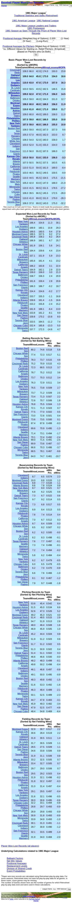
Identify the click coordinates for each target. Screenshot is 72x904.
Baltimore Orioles (15, 99)
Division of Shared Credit (19, 868)
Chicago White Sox (15, 139)
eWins (31, 219)
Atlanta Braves (16, 162)
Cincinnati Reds (15, 71)
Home (4, 5)
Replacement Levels (17, 866)
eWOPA (48, 219)
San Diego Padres (14, 198)
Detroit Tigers (16, 114)
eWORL (56, 219)
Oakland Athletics (15, 76)
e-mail (65, 897)
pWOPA (61, 67)
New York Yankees (15, 124)
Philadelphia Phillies (13, 119)
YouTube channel (34, 899)
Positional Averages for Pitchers (18, 46)
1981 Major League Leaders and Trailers (36, 26)
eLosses (39, 219)
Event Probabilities (16, 871)
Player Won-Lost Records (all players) (20, 846)
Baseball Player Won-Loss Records (22, 2)
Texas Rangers (15, 134)
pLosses (52, 67)
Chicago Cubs (16, 193)
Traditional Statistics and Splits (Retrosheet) (36, 15)
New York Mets (15, 183)
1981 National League (48, 20)
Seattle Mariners (15, 177)
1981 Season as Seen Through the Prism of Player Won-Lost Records (36, 32)
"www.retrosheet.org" (29, 896)
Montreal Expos (15, 104)
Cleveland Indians (15, 144)
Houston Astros (15, 109)
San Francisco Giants (15, 151)
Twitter (11, 899)
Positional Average (12, 38)
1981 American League (23, 20)
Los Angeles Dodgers (15, 82)
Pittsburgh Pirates (15, 172)
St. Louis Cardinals (15, 89)
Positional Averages (16, 863)
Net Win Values (14, 861)
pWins (44, 67)
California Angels (15, 167)
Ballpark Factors (15, 858)
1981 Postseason (36, 28)
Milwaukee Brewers (14, 94)
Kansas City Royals (13, 157)
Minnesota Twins (14, 188)
